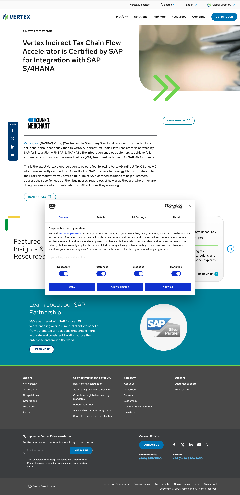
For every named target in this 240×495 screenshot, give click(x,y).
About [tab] (176, 217)
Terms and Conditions (72, 459)
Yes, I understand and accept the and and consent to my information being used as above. (57, 463)
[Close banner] (190, 206)
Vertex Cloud (30, 389)
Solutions (141, 16)
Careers (128, 395)
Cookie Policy (182, 484)
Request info (182, 389)
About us (129, 383)
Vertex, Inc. (32, 143)
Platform (122, 16)
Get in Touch (224, 16)
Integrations (30, 400)
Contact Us (151, 444)
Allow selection (120, 286)
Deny (72, 286)
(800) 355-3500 (150, 458)
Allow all (168, 286)
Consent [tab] (64, 217)
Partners (160, 16)
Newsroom (130, 389)
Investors (129, 412)
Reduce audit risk (83, 404)
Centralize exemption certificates (92, 416)
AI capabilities (31, 395)
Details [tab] (101, 217)
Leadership (130, 400)
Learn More (42, 349)
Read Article (40, 197)
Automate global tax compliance (92, 389)
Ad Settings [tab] (139, 217)
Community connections (138, 406)
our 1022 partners (70, 233)
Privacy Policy (34, 463)
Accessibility (162, 484)
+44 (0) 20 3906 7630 (188, 458)
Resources (179, 16)
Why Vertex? (30, 383)
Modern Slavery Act (206, 484)
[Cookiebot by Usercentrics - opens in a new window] (167, 206)
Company (199, 16)
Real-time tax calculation (87, 383)
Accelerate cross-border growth (92, 410)
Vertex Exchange (140, 4)
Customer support (185, 383)
